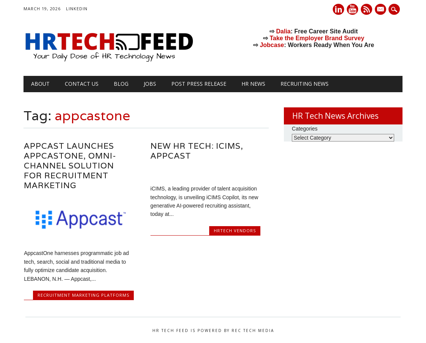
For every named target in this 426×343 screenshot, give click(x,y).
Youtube (352, 9)
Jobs (150, 83)
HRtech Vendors (235, 230)
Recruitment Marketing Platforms (83, 295)
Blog (121, 83)
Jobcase (272, 45)
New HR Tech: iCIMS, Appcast (196, 151)
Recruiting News (304, 83)
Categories (305, 129)
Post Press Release (198, 83)
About (40, 83)
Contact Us (82, 83)
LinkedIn (77, 8)
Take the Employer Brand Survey (316, 38)
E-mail (381, 10)
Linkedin (338, 9)
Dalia (283, 31)
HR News (253, 83)
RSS (366, 9)
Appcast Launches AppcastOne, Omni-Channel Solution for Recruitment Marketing (70, 165)
